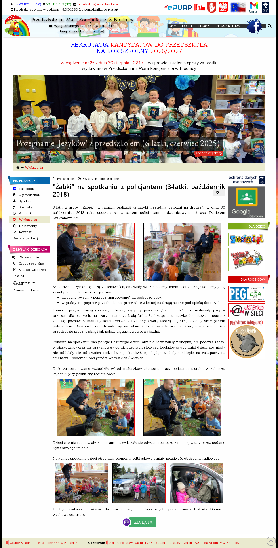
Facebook (26, 188)
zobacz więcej (207, 155)
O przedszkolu (29, 194)
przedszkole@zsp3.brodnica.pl (99, 4)
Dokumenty (27, 225)
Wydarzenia (34, 167)
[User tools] (219, 192)
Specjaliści (26, 207)
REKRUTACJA (139, 48)
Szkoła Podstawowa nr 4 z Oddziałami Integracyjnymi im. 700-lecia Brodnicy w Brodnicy (174, 542)
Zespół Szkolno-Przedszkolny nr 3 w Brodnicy (43, 542)
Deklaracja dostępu (27, 238)
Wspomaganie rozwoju (24, 282)
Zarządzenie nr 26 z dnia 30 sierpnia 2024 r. (102, 62)
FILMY (204, 25)
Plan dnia (25, 213)
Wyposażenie (28, 257)
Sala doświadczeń (32, 269)
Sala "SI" (19, 276)
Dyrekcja (25, 201)
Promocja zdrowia (26, 290)
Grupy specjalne (31, 263)
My (173, 25)
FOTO (187, 25)
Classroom (227, 25)
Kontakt (25, 232)
